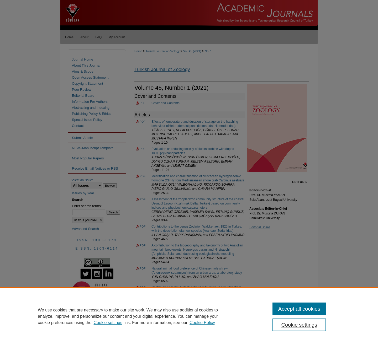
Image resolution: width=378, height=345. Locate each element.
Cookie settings (108, 322)
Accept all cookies (299, 309)
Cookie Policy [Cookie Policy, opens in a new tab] (202, 322)
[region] (189, 316)
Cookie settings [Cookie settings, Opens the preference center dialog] (299, 325)
